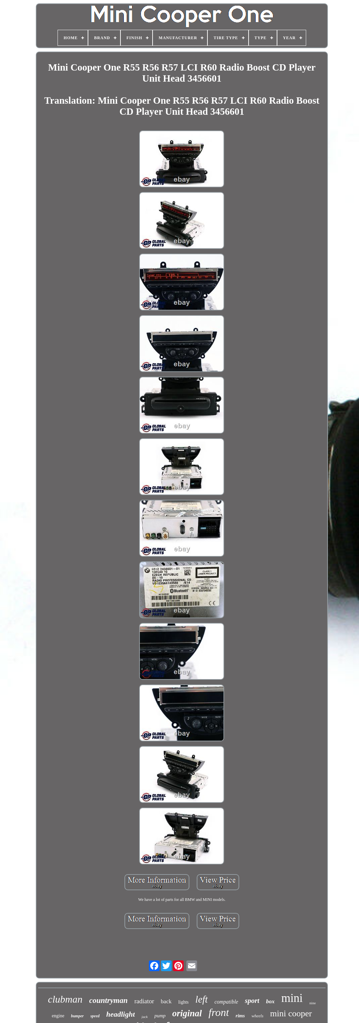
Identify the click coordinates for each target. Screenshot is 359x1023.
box (270, 1001)
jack (145, 1017)
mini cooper (291, 1013)
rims (240, 1015)
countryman (108, 1000)
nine (312, 1003)
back (166, 1001)
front (218, 1012)
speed (94, 1016)
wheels (257, 1015)
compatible (226, 1002)
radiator (144, 1001)
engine (58, 1015)
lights (183, 1002)
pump (159, 1015)
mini (292, 998)
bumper (77, 1016)
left (201, 999)
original (187, 1013)
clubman (65, 999)
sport (252, 1001)
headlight (120, 1014)
